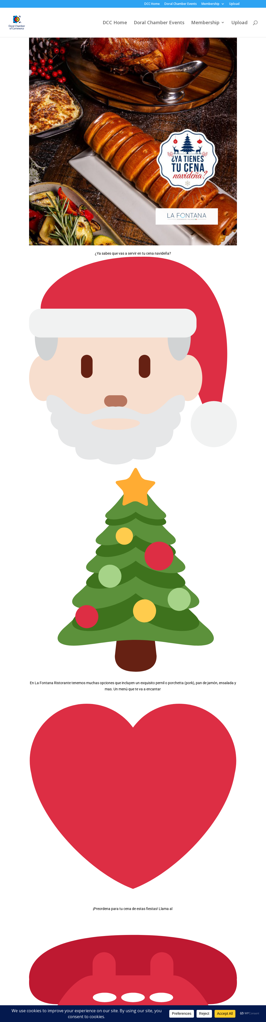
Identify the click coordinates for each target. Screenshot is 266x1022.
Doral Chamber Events (180, 4)
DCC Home (152, 4)
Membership (210, 4)
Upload (234, 4)
